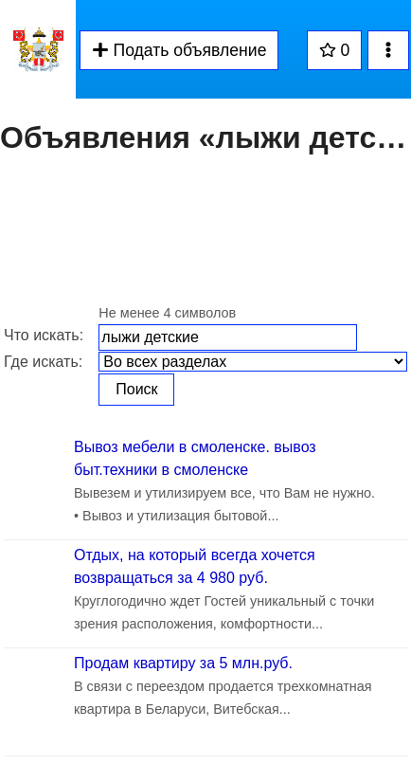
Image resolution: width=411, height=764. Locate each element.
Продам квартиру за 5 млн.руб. (183, 663)
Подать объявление (179, 50)
